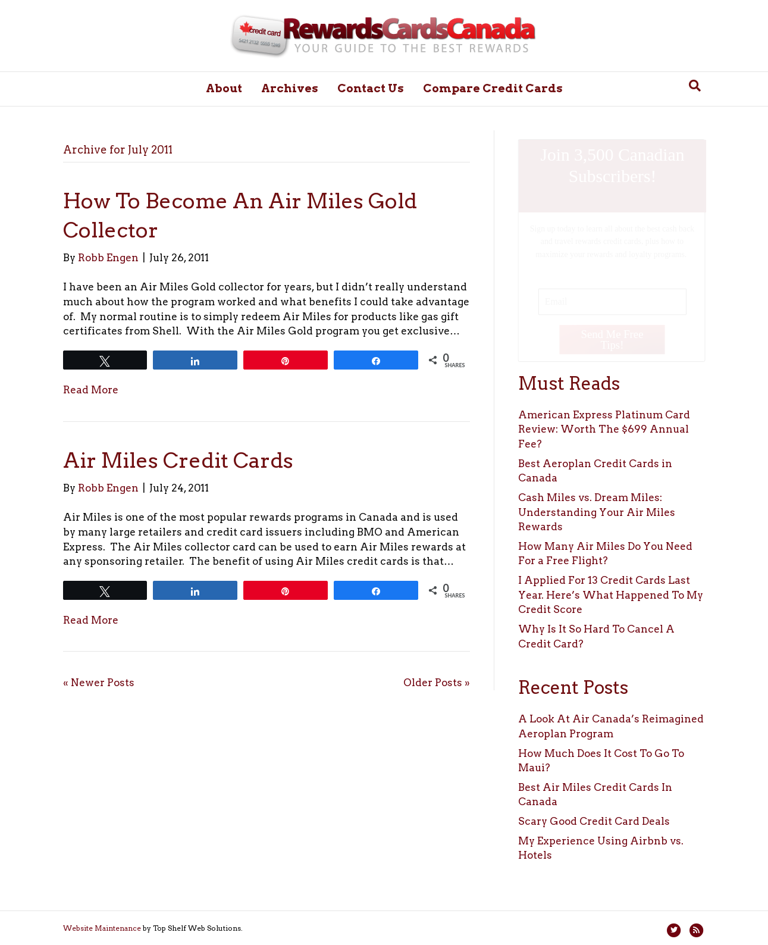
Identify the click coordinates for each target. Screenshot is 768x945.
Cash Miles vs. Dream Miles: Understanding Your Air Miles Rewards (596, 512)
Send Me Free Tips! (612, 339)
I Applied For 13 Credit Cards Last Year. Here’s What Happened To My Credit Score (610, 594)
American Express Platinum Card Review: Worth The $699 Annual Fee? (604, 429)
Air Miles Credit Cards (178, 460)
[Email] (612, 301)
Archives (289, 88)
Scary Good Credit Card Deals (594, 821)
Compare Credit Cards (493, 88)
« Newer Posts (98, 683)
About (224, 88)
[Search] (695, 85)
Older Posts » (436, 683)
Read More (90, 390)
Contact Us (370, 88)
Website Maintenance (102, 928)
